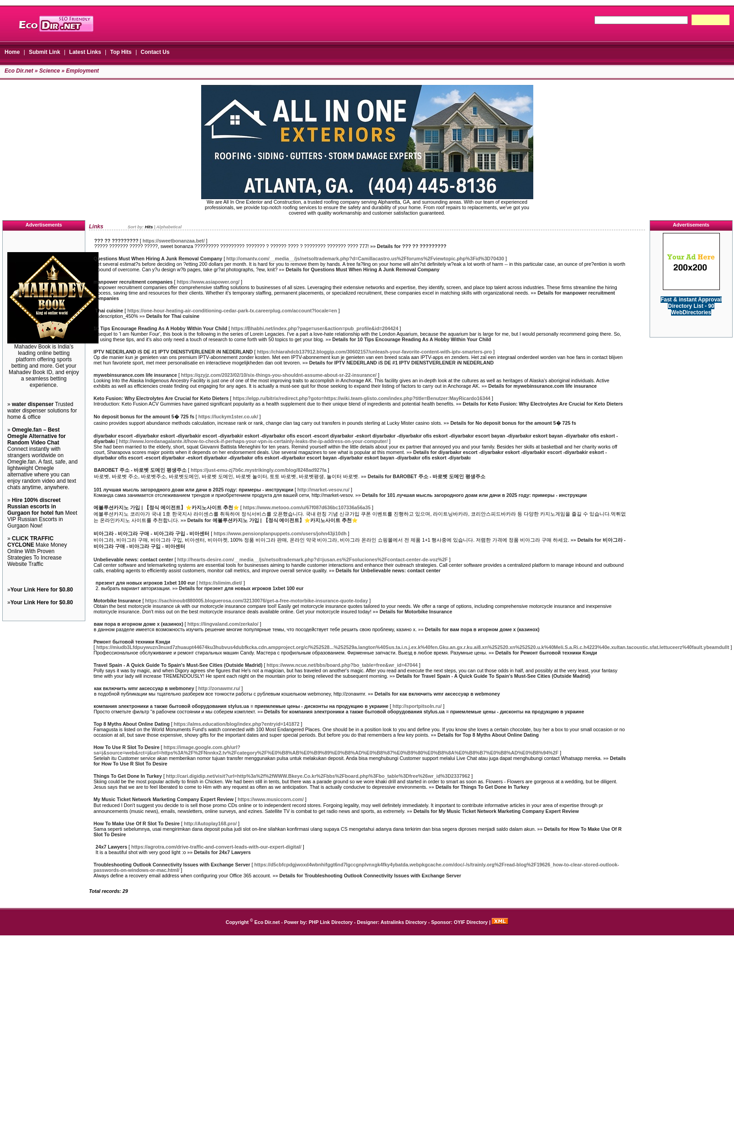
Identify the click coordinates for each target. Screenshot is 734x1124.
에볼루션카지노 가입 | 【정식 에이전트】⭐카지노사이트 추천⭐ (166, 507)
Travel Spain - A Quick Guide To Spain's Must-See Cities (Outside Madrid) (178, 665)
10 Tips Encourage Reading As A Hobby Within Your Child (160, 328)
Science (49, 71)
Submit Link (44, 52)
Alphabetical (169, 227)
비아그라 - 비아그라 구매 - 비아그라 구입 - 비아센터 (151, 533)
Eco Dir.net (19, 71)
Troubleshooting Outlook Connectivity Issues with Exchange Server (172, 864)
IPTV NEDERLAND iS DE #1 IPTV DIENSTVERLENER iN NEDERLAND (173, 351)
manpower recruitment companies (133, 282)
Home (12, 52)
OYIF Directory (471, 922)
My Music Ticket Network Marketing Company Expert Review (164, 799)
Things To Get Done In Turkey (128, 776)
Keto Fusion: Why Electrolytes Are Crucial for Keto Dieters (161, 398)
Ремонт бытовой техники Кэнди (132, 641)
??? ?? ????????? (116, 240)
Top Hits (120, 52)
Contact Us (155, 52)
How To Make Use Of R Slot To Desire (137, 823)
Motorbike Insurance (117, 600)
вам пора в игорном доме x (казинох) (138, 624)
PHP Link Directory (331, 922)
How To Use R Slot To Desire (127, 747)
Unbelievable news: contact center (133, 559)
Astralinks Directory (403, 922)
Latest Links (85, 52)
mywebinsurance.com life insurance (135, 375)
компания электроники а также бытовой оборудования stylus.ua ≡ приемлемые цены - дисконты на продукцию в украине (241, 706)
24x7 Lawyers (111, 847)
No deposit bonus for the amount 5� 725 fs (144, 416)
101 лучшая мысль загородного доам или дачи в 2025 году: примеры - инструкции (193, 489)
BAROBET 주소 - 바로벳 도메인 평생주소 (140, 470)
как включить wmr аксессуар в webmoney (144, 688)
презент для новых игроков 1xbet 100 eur (145, 583)
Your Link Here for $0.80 (41, 589)
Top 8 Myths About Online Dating (132, 724)
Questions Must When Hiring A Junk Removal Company (158, 258)
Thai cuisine (109, 310)
